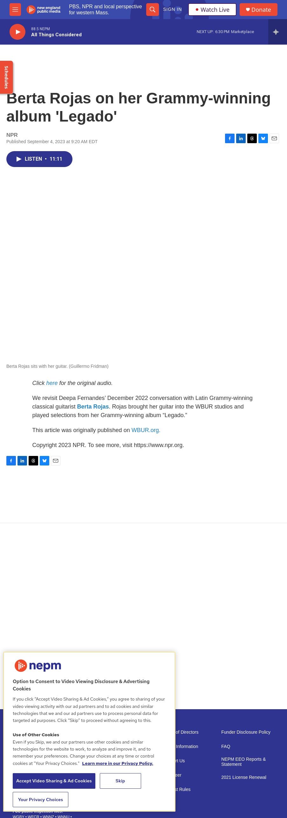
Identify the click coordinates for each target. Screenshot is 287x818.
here (52, 383)
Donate (261, 9)
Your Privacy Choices (40, 799)
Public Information (180, 746)
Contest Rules (177, 789)
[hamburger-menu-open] (15, 9)
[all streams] (277, 32)
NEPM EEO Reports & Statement (243, 762)
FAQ (225, 746)
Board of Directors (181, 732)
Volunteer (172, 775)
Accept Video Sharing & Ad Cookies (54, 781)
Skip (120, 781)
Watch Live (212, 9)
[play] (17, 32)
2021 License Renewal (243, 777)
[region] (89, 732)
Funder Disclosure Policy (245, 732)
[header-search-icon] (152, 9)
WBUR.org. (146, 430)
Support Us (174, 761)
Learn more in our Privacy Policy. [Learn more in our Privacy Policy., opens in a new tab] (117, 763)
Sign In (172, 9)
